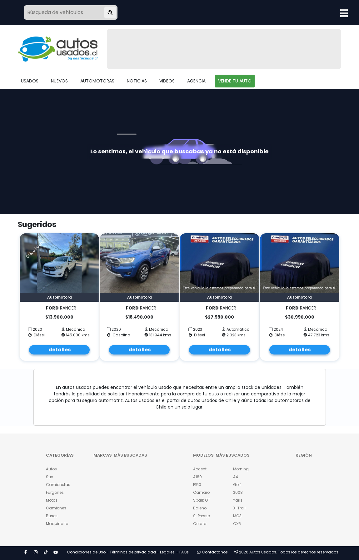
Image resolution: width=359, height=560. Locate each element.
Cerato (199, 523)
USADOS (29, 81)
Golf (237, 484)
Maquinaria (56, 523)
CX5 (237, 523)
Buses (51, 515)
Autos (51, 469)
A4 (235, 476)
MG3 (237, 515)
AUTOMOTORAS (97, 81)
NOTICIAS (137, 81)
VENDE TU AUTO (235, 81)
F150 (197, 484)
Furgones (55, 492)
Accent (200, 469)
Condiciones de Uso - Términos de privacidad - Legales (121, 552)
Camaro (201, 492)
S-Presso (201, 515)
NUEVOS (59, 81)
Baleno (200, 508)
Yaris (237, 500)
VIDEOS (167, 81)
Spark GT (201, 500)
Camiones (56, 508)
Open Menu (344, 13)
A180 (197, 476)
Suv (49, 476)
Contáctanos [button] (212, 552)
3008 (238, 492)
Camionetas (56, 484)
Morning (241, 469)
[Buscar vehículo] (110, 12)
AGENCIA (196, 81)
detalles (59, 349)
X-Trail (239, 508)
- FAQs (182, 552)
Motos (51, 500)
